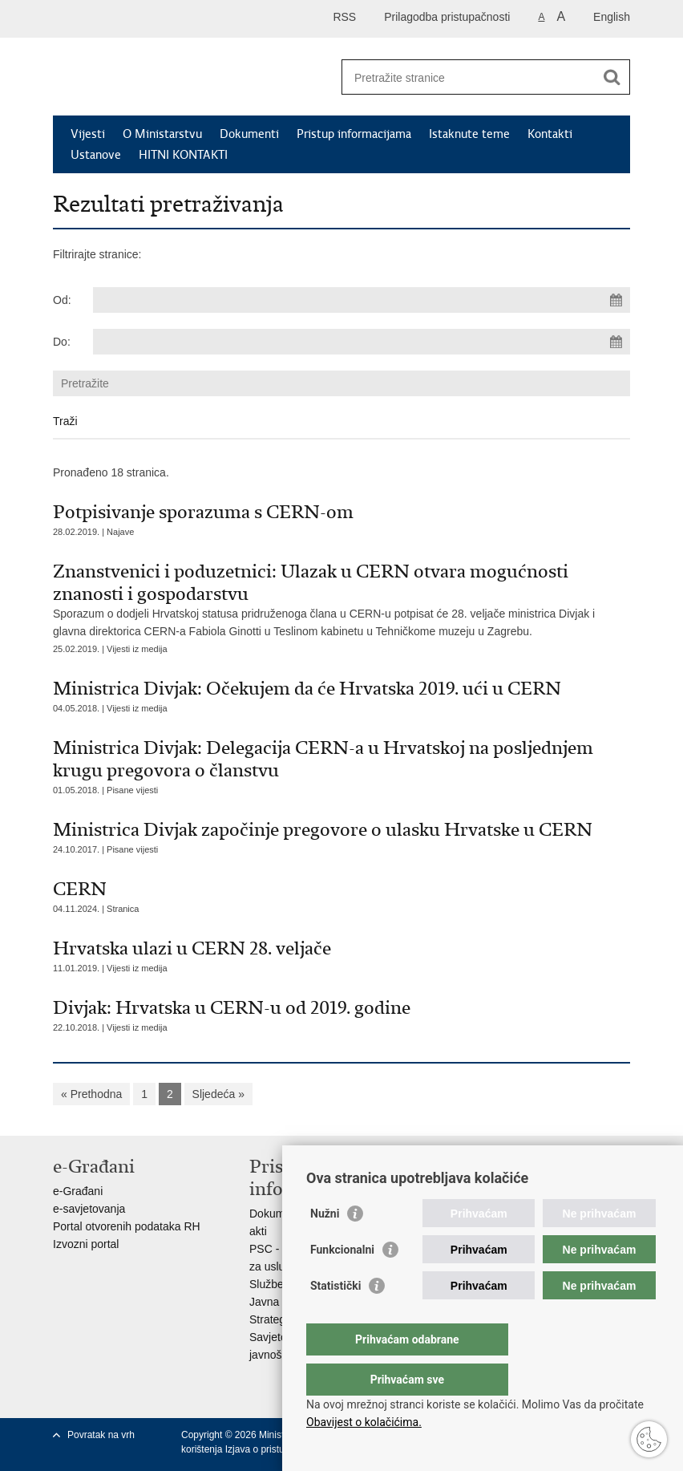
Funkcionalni (342, 1281)
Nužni (324, 1245)
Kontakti (549, 134)
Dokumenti (249, 134)
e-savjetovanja (89, 1208)
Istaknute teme (469, 134)
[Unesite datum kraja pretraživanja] (361, 342)
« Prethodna (91, 1094)
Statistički (335, 1317)
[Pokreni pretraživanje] (611, 77)
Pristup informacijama (354, 134)
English (611, 16)
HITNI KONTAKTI (183, 155)
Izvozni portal (86, 1244)
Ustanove (96, 155)
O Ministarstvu (162, 134)
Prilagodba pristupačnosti (447, 16)
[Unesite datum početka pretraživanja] (361, 300)
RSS (344, 16)
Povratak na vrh (101, 1435)
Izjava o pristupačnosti (273, 1449)
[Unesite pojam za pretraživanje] (468, 77)
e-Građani (78, 1191)
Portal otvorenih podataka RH (126, 1226)
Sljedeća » (218, 1094)
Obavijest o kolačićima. (364, 1422)
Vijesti (88, 134)
